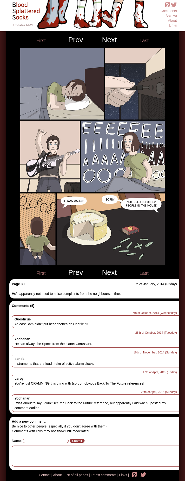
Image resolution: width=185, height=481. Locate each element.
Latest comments (104, 475)
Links (173, 25)
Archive (171, 16)
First (41, 40)
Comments (168, 11)
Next (109, 39)
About (172, 20)
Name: (17, 441)
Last (144, 40)
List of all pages (77, 475)
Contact (45, 475)
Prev (75, 39)
